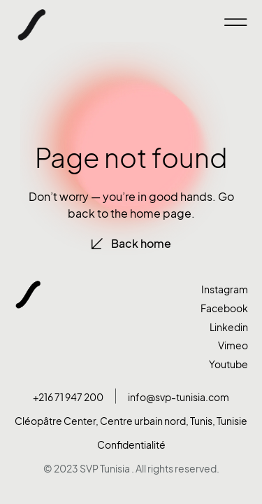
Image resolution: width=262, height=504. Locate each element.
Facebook (224, 308)
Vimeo (233, 345)
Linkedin (229, 327)
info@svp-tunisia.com (178, 397)
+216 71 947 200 (68, 397)
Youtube (228, 364)
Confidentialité (131, 445)
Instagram (224, 289)
